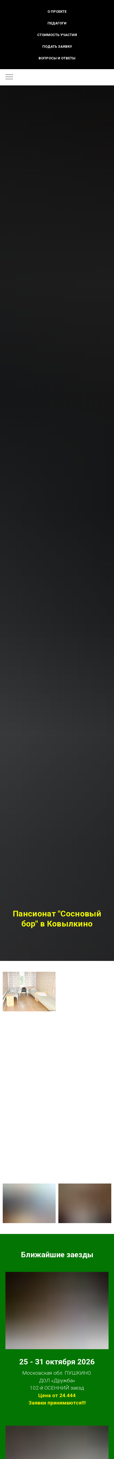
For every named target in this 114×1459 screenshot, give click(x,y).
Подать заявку (57, 46)
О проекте (56, 11)
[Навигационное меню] (9, 77)
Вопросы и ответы (57, 58)
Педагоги (56, 23)
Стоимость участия (57, 35)
